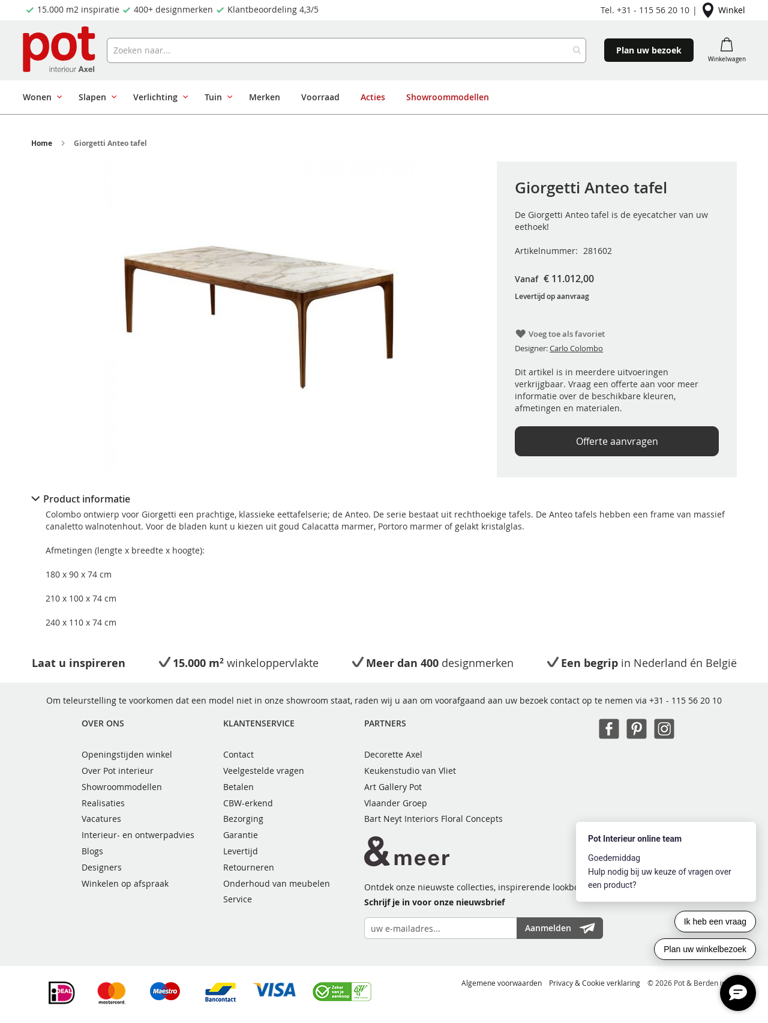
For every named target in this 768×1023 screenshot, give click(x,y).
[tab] (384, 498)
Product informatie (86, 498)
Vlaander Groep (395, 803)
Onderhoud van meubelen (276, 883)
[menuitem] (40, 97)
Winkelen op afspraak (125, 883)
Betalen (238, 786)
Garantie (240, 834)
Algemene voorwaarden (501, 983)
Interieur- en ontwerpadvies (138, 834)
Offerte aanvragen (617, 441)
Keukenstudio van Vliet (410, 770)
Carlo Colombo (576, 348)
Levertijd (240, 851)
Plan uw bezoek (649, 50)
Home (41, 143)
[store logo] (60, 50)
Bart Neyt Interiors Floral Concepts (433, 818)
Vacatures (101, 818)
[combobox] (346, 50)
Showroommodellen (122, 786)
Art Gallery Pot (393, 786)
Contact (238, 754)
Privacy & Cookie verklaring (594, 983)
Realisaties (103, 803)
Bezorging (243, 818)
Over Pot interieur (118, 770)
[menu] (379, 97)
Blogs (92, 851)
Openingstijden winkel (127, 754)
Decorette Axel (393, 754)
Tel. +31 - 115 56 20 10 (645, 10)
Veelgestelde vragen (263, 770)
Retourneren (248, 867)
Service (237, 899)
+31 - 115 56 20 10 (685, 700)
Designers (102, 867)
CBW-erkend (248, 803)
